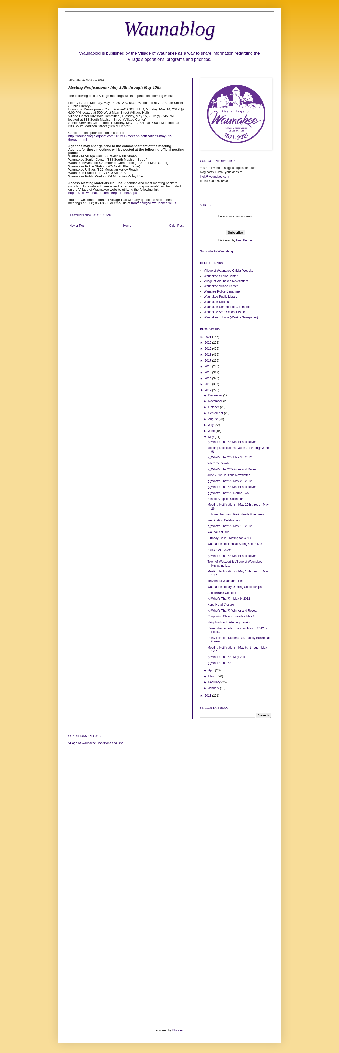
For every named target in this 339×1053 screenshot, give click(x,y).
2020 (208, 342)
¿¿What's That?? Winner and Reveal (232, 442)
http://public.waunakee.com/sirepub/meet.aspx (102, 193)
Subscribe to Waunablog (216, 251)
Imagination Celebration (223, 520)
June (211, 431)
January (214, 688)
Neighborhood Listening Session (229, 622)
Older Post (176, 225)
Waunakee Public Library (220, 296)
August (213, 419)
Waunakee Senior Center (221, 276)
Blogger (177, 1030)
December (215, 395)
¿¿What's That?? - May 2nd (226, 657)
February (214, 682)
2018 (208, 354)
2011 (208, 695)
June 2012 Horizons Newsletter (228, 475)
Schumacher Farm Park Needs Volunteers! (236, 514)
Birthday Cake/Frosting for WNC (229, 538)
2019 (208, 348)
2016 (208, 366)
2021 (208, 337)
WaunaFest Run (218, 532)
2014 (208, 378)
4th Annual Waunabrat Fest (225, 581)
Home (127, 225)
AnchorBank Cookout (221, 593)
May (211, 437)
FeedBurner (244, 240)
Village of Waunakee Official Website (228, 270)
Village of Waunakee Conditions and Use (95, 743)
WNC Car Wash (218, 463)
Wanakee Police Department (223, 291)
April (211, 670)
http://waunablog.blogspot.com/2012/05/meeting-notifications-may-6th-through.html (120, 137)
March (212, 676)
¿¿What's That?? (218, 663)
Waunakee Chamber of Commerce (227, 307)
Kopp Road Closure (220, 604)
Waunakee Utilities (216, 302)
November (215, 401)
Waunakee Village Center (221, 286)
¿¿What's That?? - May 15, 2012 (229, 526)
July (211, 425)
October (214, 407)
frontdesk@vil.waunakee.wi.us (153, 203)
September (216, 413)
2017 (208, 360)
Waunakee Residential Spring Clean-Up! (234, 544)
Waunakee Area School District (225, 312)
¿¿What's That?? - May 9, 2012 (228, 598)
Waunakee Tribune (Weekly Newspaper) (231, 317)
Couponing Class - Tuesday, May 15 (231, 616)
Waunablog (169, 28)
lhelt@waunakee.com (214, 176)
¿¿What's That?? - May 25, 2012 (229, 481)
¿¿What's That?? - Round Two (228, 493)
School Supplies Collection (225, 499)
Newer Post (77, 225)
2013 (208, 384)
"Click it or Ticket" (219, 550)
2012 (208, 390)
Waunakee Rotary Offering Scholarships (234, 587)
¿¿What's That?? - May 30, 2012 (229, 457)
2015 (208, 372)
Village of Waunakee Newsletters (226, 281)
